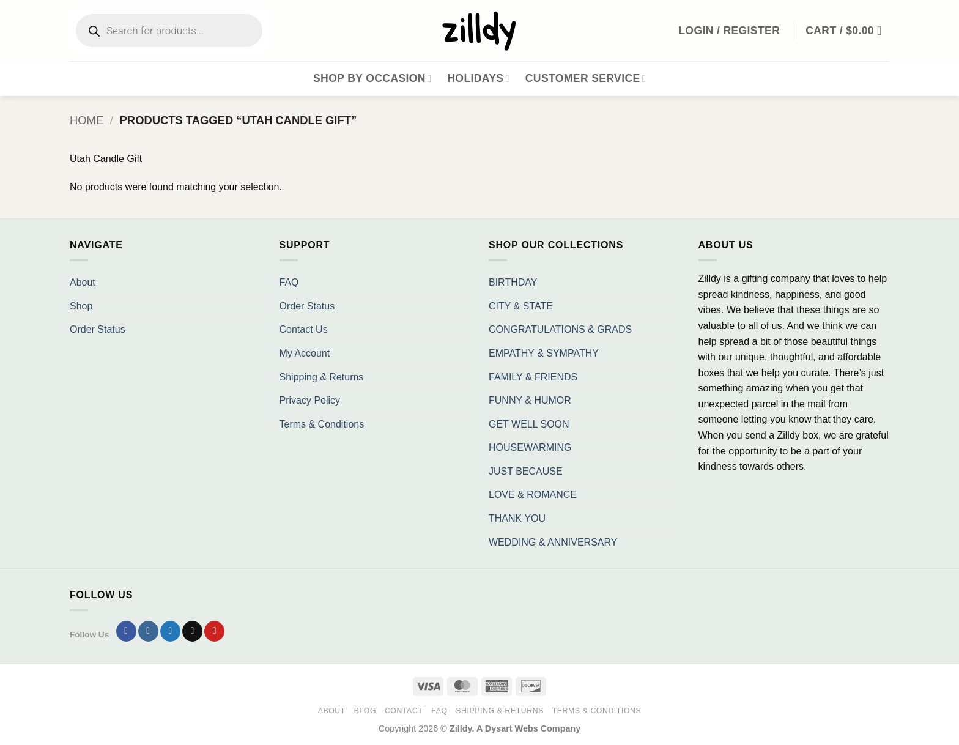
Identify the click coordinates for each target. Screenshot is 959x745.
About (82, 282)
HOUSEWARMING (530, 447)
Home (86, 120)
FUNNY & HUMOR (530, 400)
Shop (81, 306)
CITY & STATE (521, 306)
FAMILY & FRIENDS (533, 377)
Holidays (478, 78)
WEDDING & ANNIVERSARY (553, 542)
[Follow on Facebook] (126, 631)
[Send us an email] (192, 631)
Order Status (97, 329)
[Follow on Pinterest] (214, 631)
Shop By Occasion (372, 78)
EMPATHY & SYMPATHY (544, 353)
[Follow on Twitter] (170, 631)
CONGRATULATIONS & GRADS (560, 329)
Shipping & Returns (322, 377)
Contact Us (304, 329)
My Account (305, 353)
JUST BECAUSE (526, 471)
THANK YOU (517, 518)
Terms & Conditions (322, 424)
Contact (404, 710)
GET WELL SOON (529, 424)
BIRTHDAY (513, 282)
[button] (847, 30)
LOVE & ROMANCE (533, 494)
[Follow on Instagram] (148, 631)
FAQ (289, 282)
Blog (365, 710)
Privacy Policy (310, 400)
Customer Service (585, 78)
